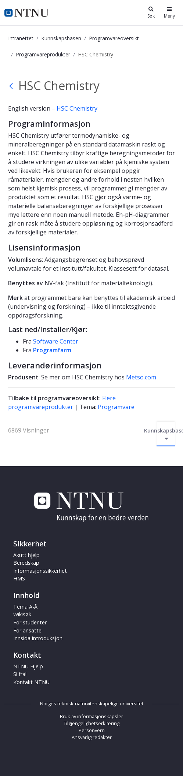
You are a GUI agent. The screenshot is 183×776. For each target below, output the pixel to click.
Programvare (116, 407)
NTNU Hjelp (28, 666)
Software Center (55, 341)
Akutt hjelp (26, 555)
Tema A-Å (25, 606)
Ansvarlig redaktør (92, 737)
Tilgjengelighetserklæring (91, 723)
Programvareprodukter (43, 54)
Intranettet (20, 38)
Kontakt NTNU (31, 682)
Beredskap (26, 562)
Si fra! (19, 674)
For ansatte (27, 630)
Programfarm (52, 350)
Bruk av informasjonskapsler (91, 716)
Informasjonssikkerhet (40, 570)
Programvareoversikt (114, 38)
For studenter (30, 622)
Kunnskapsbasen (61, 38)
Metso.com (141, 377)
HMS (19, 578)
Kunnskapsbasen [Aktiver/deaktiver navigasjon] (166, 434)
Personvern (92, 730)
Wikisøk (22, 614)
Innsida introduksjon (37, 638)
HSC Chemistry (77, 108)
